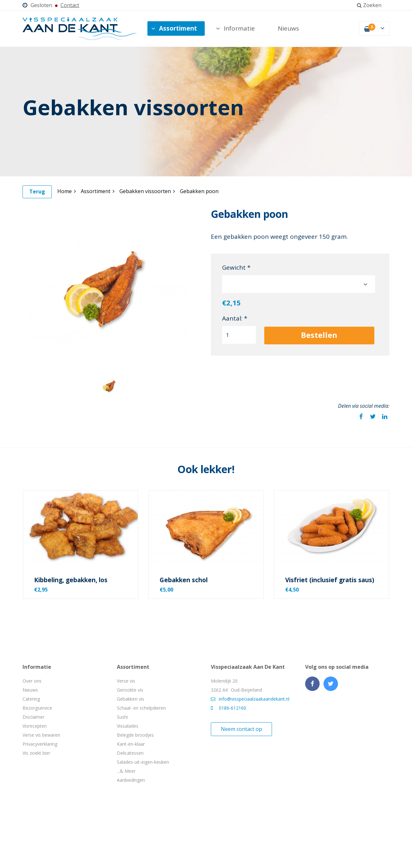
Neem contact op (241, 729)
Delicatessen (130, 753)
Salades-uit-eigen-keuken (143, 762)
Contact (70, 5)
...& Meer (126, 771)
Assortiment (174, 28)
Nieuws (288, 28)
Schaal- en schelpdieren (141, 708)
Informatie (235, 28)
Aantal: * (234, 318)
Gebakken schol (184, 580)
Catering (31, 699)
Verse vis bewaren (41, 735)
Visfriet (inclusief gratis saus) (329, 580)
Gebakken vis (130, 699)
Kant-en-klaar (131, 744)
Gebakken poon (199, 191)
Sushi (122, 717)
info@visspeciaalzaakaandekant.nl (250, 699)
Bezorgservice (37, 708)
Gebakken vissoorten (147, 191)
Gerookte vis (130, 690)
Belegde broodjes (135, 735)
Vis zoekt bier (36, 753)
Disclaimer (33, 717)
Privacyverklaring (40, 744)
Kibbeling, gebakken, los (71, 580)
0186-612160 (228, 708)
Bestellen (319, 335)
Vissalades (127, 726)
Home (66, 191)
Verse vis (126, 681)
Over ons (32, 681)
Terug (37, 191)
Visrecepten (35, 726)
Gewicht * (236, 267)
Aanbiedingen (131, 780)
